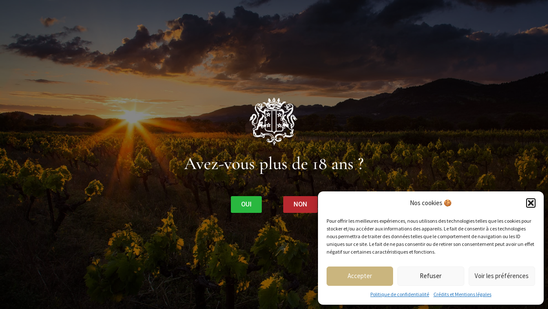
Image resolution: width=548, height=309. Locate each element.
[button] (531, 203)
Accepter (360, 276)
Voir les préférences (502, 276)
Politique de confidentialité (399, 294)
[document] (274, 154)
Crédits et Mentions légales (462, 294)
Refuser (431, 276)
